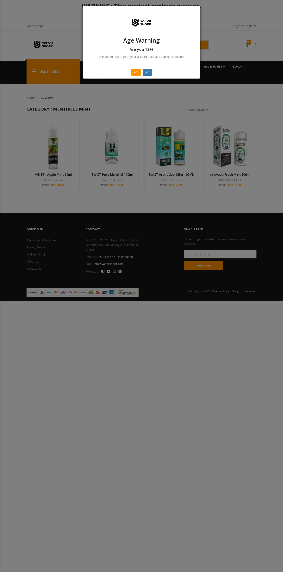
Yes (136, 72)
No (147, 72)
